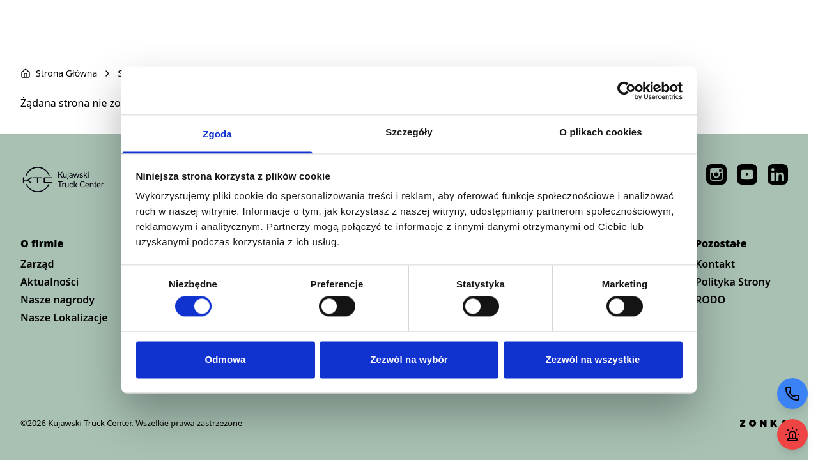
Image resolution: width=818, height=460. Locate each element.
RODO (710, 300)
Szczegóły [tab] (408, 131)
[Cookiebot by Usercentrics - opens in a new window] (627, 90)
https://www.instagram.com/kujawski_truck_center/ (716, 174)
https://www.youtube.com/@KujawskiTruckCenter (747, 174)
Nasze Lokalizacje (64, 317)
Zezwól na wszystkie (593, 359)
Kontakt (715, 264)
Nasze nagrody (57, 300)
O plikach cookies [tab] (600, 131)
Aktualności (49, 282)
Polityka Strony (733, 282)
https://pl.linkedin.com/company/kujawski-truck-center (778, 174)
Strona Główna (66, 73)
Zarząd (37, 264)
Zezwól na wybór (409, 359)
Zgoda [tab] (217, 133)
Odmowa (225, 359)
